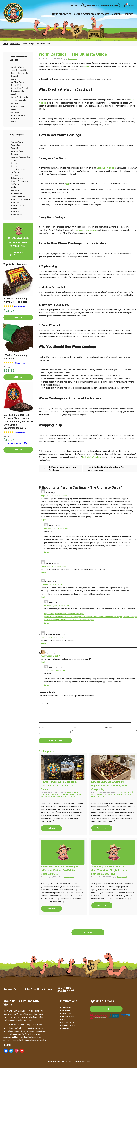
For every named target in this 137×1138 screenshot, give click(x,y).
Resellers (66, 1010)
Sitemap (65, 1028)
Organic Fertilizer (17, 85)
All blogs (88, 932)
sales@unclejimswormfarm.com (18, 255)
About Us (117, 14)
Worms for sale (16, 214)
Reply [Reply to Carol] (43, 662)
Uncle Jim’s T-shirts (18, 115)
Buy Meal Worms (17, 82)
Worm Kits (14, 118)
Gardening (14, 163)
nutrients (86, 66)
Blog (93, 14)
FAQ (63, 1019)
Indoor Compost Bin (18, 70)
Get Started (103, 14)
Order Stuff (65, 14)
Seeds (13, 187)
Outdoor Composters (19, 181)
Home (55, 14)
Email (75, 727)
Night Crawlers (16, 178)
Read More (7, 1045)
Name (42, 727)
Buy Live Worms (17, 67)
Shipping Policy (68, 1025)
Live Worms (15, 172)
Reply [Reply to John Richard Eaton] (43, 643)
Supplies (13, 94)
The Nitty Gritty (68, 1022)
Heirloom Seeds (17, 91)
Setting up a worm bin (105, 168)
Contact (129, 14)
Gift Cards (14, 112)
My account (66, 1013)
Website (108, 727)
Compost (14, 76)
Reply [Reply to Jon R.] (43, 520)
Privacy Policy (68, 1016)
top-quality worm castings (86, 230)
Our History (66, 1007)
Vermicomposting (17, 196)
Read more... (51, 828)
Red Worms (15, 184)
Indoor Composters (18, 169)
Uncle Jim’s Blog (15, 44)
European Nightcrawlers (20, 157)
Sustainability (15, 190)
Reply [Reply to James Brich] (43, 572)
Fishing (13, 160)
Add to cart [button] (18, 317)
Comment (43, 704)
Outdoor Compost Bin (19, 73)
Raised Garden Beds (19, 97)
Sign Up (106, 1009)
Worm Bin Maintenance (20, 199)
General (13, 166)
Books (13, 79)
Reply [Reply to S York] (43, 597)
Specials (13, 121)
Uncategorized (16, 193)
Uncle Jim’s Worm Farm (91, 457)
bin (67, 184)
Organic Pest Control (19, 88)
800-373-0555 (112, 6)
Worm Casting (16, 202)
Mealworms (15, 175)
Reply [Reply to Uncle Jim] (46, 552)
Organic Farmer (82, 14)
